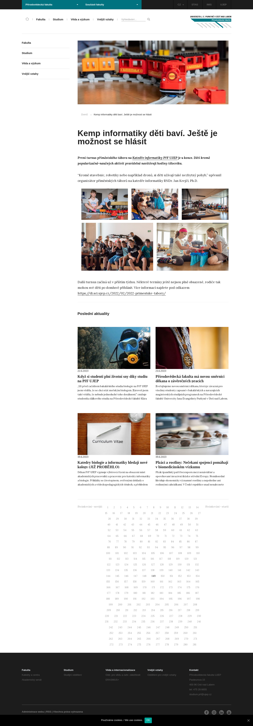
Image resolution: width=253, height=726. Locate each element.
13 (190, 507)
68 (141, 536)
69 (149, 536)
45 (149, 524)
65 (117, 536)
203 (148, 604)
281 (194, 644)
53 (117, 530)
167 (117, 587)
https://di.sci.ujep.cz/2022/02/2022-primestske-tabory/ (122, 293)
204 (157, 604)
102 (126, 553)
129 (171, 564)
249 (177, 627)
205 (167, 604)
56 (140, 530)
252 (111, 633)
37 (180, 518)
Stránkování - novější (90, 506)
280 (185, 644)
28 (109, 518)
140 (171, 570)
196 (180, 598)
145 (117, 576)
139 (161, 570)
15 (106, 513)
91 (132, 547)
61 (181, 530)
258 (167, 633)
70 (157, 536)
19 (136, 513)
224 (143, 616)
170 (145, 587)
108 (180, 553)
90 (124, 547)
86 (188, 541)
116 (152, 558)
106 (162, 553)
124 (126, 564)
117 (160, 558)
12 (182, 507)
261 (195, 633)
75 (197, 536)
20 (144, 513)
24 (175, 513)
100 (108, 553)
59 (164, 530)
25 (183, 513)
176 (197, 587)
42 (124, 524)
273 (121, 644)
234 (134, 621)
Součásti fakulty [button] (111, 4)
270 (186, 638)
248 (167, 627)
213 (144, 610)
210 (118, 610)
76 (109, 541)
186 (188, 593)
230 (199, 616)
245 (139, 627)
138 (152, 570)
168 (126, 587)
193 (152, 598)
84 (172, 541)
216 (171, 610)
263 (120, 638)
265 (139, 638)
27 (199, 513)
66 (125, 536)
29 (117, 518)
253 (120, 633)
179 (126, 593)
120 (186, 558)
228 (180, 616)
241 (199, 621)
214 (153, 610)
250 (186, 627)
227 (171, 616)
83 (164, 541)
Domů (84, 114)
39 (196, 518)
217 (179, 610)
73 (181, 536)
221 (116, 616)
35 (164, 518)
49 (181, 524)
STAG (194, 4)
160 (153, 581)
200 (120, 604)
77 (117, 541)
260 (185, 633)
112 (118, 558)
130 (180, 564)
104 (144, 553)
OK (148, 720)
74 (189, 536)
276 (148, 644)
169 (136, 587)
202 (139, 604)
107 (171, 553)
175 (188, 587)
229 (190, 616)
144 (108, 576)
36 (172, 518)
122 (109, 564)
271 (195, 638)
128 (162, 564)
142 (188, 570)
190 (126, 598)
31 (133, 518)
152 (180, 576)
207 (186, 604)
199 (111, 604)
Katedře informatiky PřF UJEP (154, 158)
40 (108, 524)
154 (198, 576)
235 (143, 621)
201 (129, 604)
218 (188, 610)
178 (117, 593)
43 (132, 524)
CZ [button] (181, 4)
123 (117, 564)
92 (140, 547)
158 (135, 581)
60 (172, 530)
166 (109, 587)
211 (126, 610)
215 (162, 610)
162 (170, 581)
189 (117, 598)
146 (126, 576)
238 (171, 621)
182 (152, 593)
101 (117, 553)
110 (198, 553)
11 (175, 507)
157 (126, 581)
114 (135, 558)
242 (111, 627)
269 (177, 638)
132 (197, 564)
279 (176, 644)
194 (162, 598)
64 (109, 536)
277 (158, 644)
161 (161, 581)
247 (158, 627)
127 (153, 564)
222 (125, 616)
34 (156, 518)
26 (191, 513)
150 (163, 576)
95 (164, 547)
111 (110, 558)
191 (135, 598)
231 (106, 621)
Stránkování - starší (217, 506)
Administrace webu (33, 711)
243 (120, 627)
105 (153, 553)
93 (148, 547)
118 (169, 558)
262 (111, 638)
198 (198, 598)
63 (196, 530)
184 (170, 593)
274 (130, 644)
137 (144, 570)
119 (178, 558)
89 (116, 547)
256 (148, 633)
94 (156, 547)
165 (197, 581)
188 (108, 598)
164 (188, 581)
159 (143, 581)
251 (195, 627)
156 (117, 581)
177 (109, 593)
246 (148, 627)
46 (157, 524)
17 (121, 513)
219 (197, 610)
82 (156, 541)
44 (140, 524)
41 (117, 524)
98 (189, 547)
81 (149, 541)
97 (181, 547)
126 (144, 564)
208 (195, 604)
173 (171, 587)
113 (126, 558)
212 (135, 610)
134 (117, 570)
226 (162, 616)
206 (176, 604)
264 (130, 638)
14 (197, 507)
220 (107, 616)
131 (188, 564)
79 (133, 541)
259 (176, 633)
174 (180, 587)
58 (156, 530)
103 (135, 553)
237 (162, 621)
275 (139, 644)
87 (196, 541)
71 (165, 536)
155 (108, 581)
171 (153, 587)
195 (171, 598)
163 (179, 581)
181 (144, 593)
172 (162, 587)
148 (144, 576)
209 (109, 610)
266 (148, 638)
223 (134, 616)
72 (173, 536)
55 (133, 530)
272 (112, 644)
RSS (48, 711)
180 (135, 593)
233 (125, 621)
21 (152, 513)
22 (159, 513)
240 (190, 621)
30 (125, 518)
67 (133, 536)
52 (109, 530)
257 (158, 633)
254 (130, 633)
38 (188, 518)
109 (189, 553)
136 (135, 570)
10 (167, 507)
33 (148, 518)
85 (180, 541)
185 (179, 593)
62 (188, 530)
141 (179, 570)
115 (143, 558)
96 (172, 547)
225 (153, 616)
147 (135, 576)
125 (135, 564)
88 (108, 547)
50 (189, 524)
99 (197, 547)
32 (140, 518)
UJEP (223, 4)
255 (139, 633)
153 (189, 576)
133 (108, 570)
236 (153, 621)
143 (197, 570)
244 (130, 627)
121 (195, 558)
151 (171, 576)
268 (167, 638)
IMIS (209, 4)
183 (161, 593)
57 (149, 530)
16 (114, 513)
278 (167, 644)
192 (143, 598)
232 (116, 621)
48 (173, 524)
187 (197, 593)
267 (158, 638)
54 (125, 530)
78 (125, 541)
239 (180, 621)
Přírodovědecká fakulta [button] (52, 4)
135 (126, 570)
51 (197, 524)
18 (129, 513)
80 (141, 541)
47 (165, 524)
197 (189, 598)
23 (167, 513)
